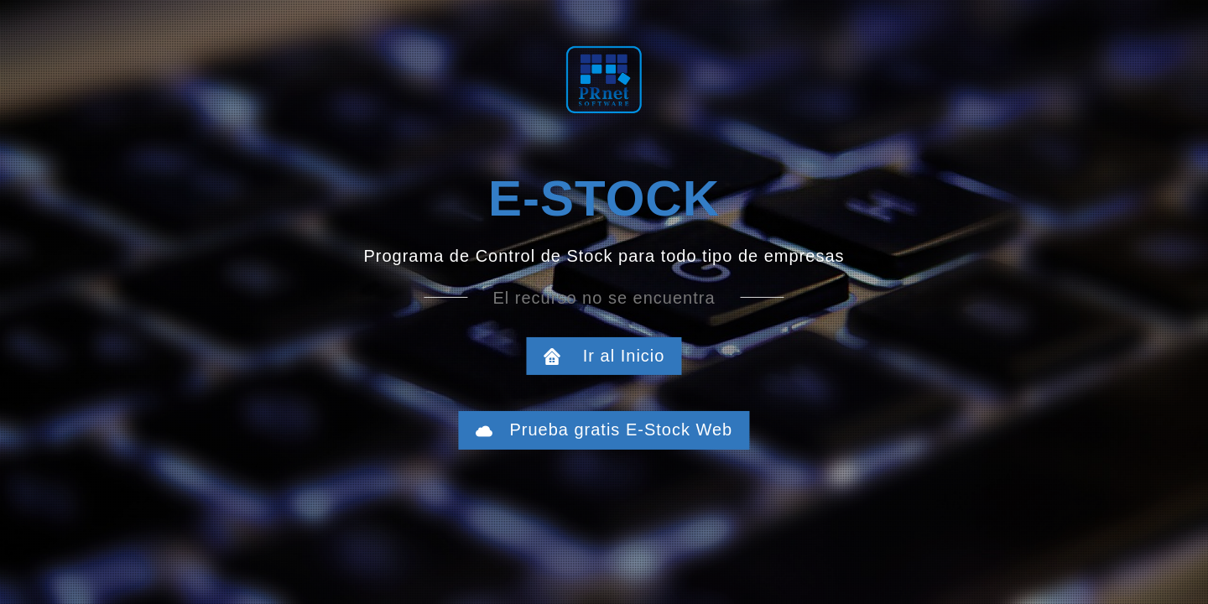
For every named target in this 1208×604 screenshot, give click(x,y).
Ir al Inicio (613, 355)
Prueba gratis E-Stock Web (613, 429)
